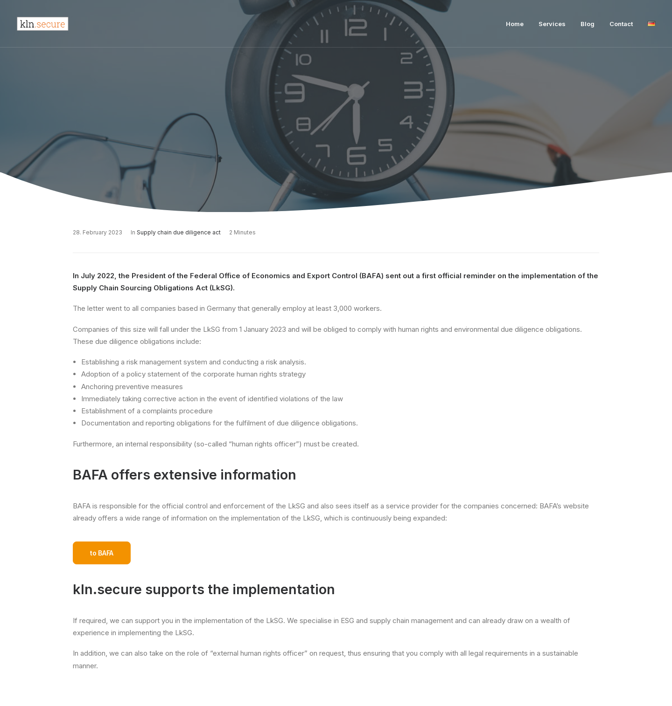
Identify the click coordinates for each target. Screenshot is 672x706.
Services (552, 23)
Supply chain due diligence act (179, 232)
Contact (621, 23)
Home (515, 23)
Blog (588, 23)
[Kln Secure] (43, 24)
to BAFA (101, 553)
